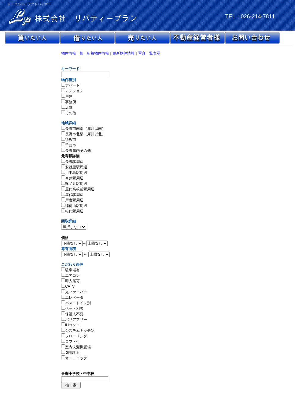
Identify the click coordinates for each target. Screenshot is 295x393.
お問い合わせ (252, 38)
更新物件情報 (123, 53)
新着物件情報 (98, 53)
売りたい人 (142, 38)
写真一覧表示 (149, 53)
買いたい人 (32, 38)
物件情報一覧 (72, 53)
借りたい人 (87, 38)
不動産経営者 (197, 38)
